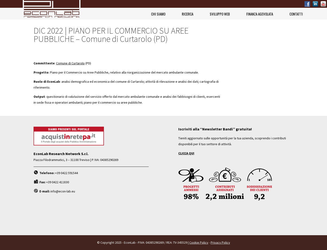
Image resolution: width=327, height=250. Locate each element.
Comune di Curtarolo (70, 63)
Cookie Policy (198, 242)
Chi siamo (158, 13)
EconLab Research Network (51, 10)
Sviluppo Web (220, 13)
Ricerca (187, 13)
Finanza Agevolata (259, 13)
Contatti (296, 13)
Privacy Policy (220, 242)
